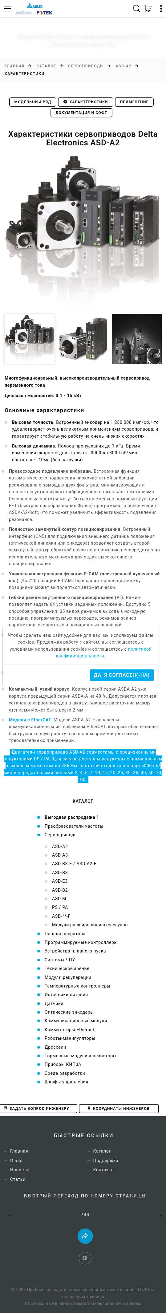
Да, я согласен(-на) (122, 675)
